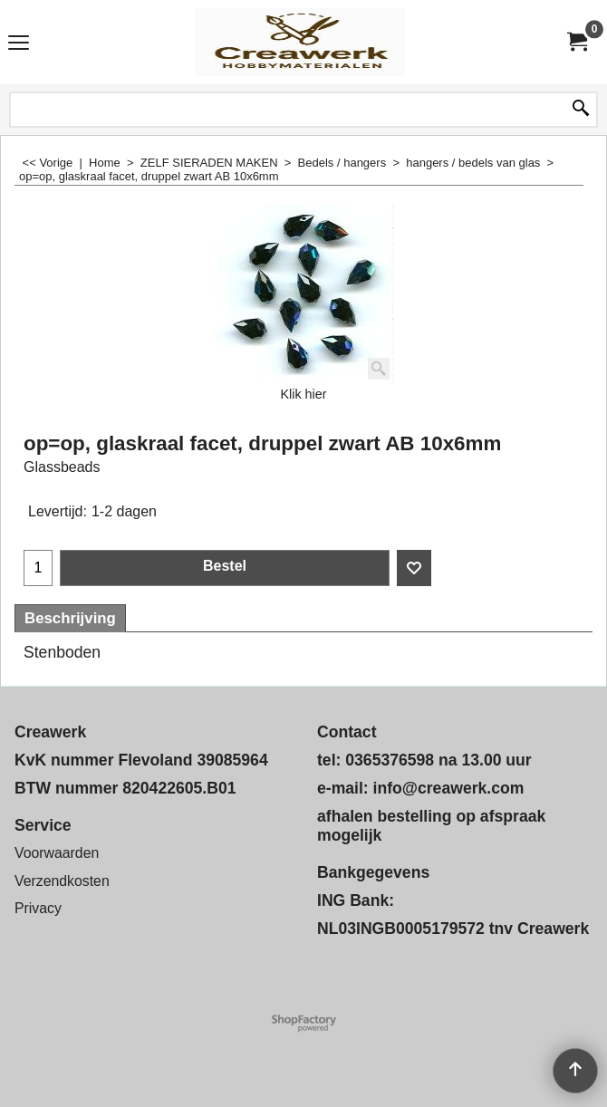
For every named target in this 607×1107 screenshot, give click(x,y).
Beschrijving (70, 618)
